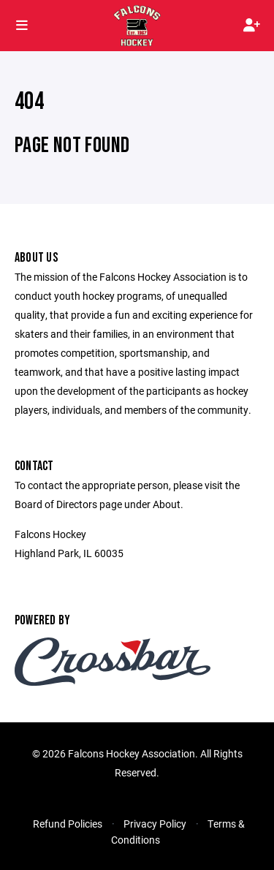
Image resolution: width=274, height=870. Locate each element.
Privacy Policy (154, 824)
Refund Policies (67, 824)
